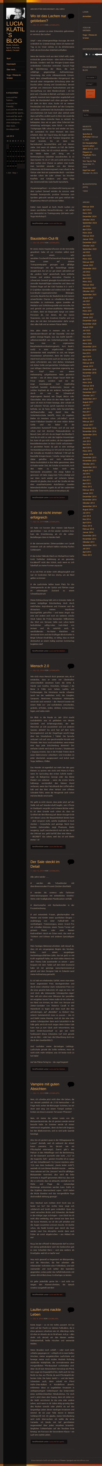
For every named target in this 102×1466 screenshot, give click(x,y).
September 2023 (90, 249)
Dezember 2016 (89, 428)
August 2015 (88, 470)
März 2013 (87, 555)
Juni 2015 (87, 477)
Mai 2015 (86, 480)
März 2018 (87, 382)
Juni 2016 (87, 441)
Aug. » (15, 173)
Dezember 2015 (89, 457)
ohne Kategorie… (13, 123)
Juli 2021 (86, 301)
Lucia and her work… (15, 116)
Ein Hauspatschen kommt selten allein (90, 146)
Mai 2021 (86, 304)
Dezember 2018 (89, 369)
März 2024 (87, 233)
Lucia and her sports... (57, 1442)
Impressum (11, 64)
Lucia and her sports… (15, 113)
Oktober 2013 (89, 542)
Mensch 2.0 (39, 666)
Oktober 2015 (89, 464)
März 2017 (87, 418)
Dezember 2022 (89, 268)
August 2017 (88, 402)
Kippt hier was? (89, 170)
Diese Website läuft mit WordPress (45, 1460)
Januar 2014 (88, 532)
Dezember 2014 (89, 496)
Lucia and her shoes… (15, 110)
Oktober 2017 (89, 395)
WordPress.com (83, 1460)
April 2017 (87, 415)
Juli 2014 (86, 513)
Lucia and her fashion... (57, 497)
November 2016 (89, 431)
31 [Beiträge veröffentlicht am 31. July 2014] (16, 166)
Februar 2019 (88, 363)
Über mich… (12, 69)
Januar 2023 (88, 265)
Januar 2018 (88, 389)
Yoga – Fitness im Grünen (14, 76)
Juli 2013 (86, 549)
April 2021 (87, 308)
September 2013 (90, 545)
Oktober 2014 (89, 503)
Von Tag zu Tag (89, 161)
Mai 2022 (86, 275)
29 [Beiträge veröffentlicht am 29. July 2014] (10, 166)
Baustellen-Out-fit (44, 238)
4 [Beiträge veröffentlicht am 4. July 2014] (18, 146)
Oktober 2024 (89, 220)
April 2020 (87, 340)
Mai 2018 (86, 376)
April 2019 (87, 356)
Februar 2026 (88, 207)
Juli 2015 (86, 474)
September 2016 (90, 435)
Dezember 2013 (89, 536)
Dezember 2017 (89, 392)
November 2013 (89, 539)
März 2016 (87, 451)
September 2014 (90, 506)
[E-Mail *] (91, 84)
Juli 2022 (86, 272)
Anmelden (87, 16)
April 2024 (87, 229)
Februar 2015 (88, 490)
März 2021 (87, 311)
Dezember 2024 (89, 216)
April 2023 (87, 255)
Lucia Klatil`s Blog (15, 32)
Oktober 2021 (89, 291)
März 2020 (87, 343)
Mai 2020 (86, 337)
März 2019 (87, 360)
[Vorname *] (91, 77)
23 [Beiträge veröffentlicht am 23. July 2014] (13, 161)
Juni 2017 (87, 409)
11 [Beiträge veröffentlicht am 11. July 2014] (18, 151)
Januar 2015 (88, 493)
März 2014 (87, 526)
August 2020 (88, 327)
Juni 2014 (87, 516)
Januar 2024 (88, 239)
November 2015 (89, 461)
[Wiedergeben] (86, 54)
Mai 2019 (86, 353)
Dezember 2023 (89, 242)
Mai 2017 (86, 412)
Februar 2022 (88, 285)
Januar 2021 (88, 317)
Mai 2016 (86, 444)
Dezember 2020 (89, 321)
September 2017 (90, 399)
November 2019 (89, 350)
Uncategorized (12, 129)
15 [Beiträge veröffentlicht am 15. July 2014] (10, 156)
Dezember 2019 (89, 347)
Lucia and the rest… (14, 119)
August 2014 (88, 510)
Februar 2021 (88, 314)
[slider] (89, 54)
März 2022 (87, 281)
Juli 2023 (86, 252)
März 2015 (87, 487)
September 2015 (90, 467)
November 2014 (89, 500)
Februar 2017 (88, 422)
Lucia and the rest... (56, 223)
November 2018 (89, 373)
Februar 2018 (88, 386)
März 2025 (87, 213)
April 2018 (87, 379)
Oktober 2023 (89, 246)
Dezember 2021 (89, 288)
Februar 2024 (88, 236)
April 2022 (87, 278)
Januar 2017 (88, 425)
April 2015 (87, 483)
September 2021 (90, 295)
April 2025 (87, 210)
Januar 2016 (88, 454)
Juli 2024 (86, 226)
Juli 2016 (86, 438)
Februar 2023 (88, 262)
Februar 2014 (88, 529)
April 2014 (87, 523)
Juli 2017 (86, 405)
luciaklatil (54, 25)
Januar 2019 (88, 366)
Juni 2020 (87, 334)
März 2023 (87, 259)
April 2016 (87, 448)
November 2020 (89, 324)
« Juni (8, 173)
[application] (90, 54)
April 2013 (87, 552)
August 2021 (88, 298)
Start (9, 58)
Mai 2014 (86, 519)
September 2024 (90, 223)
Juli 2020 (86, 330)
